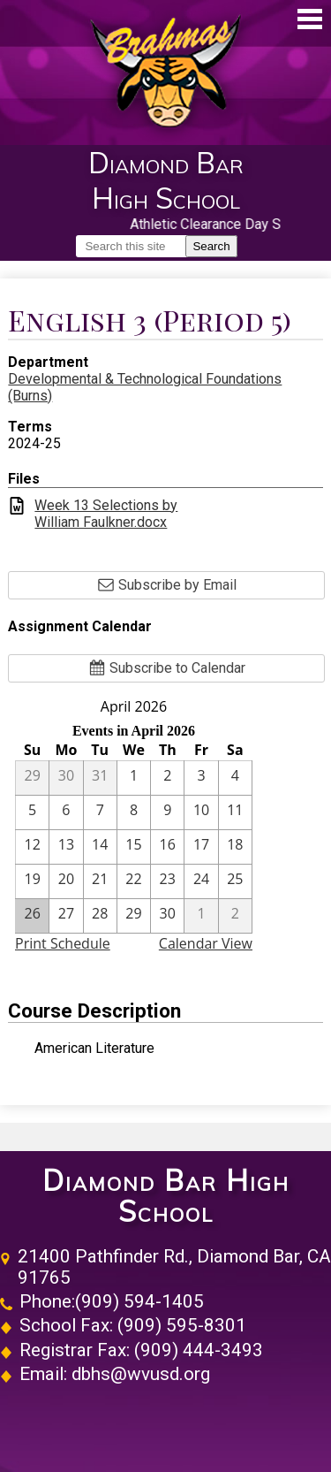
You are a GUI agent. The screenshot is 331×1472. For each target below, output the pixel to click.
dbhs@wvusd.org (140, 1373)
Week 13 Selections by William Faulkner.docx (105, 513)
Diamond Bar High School (166, 1196)
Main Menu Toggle (309, 19)
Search (210, 246)
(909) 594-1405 (139, 1301)
